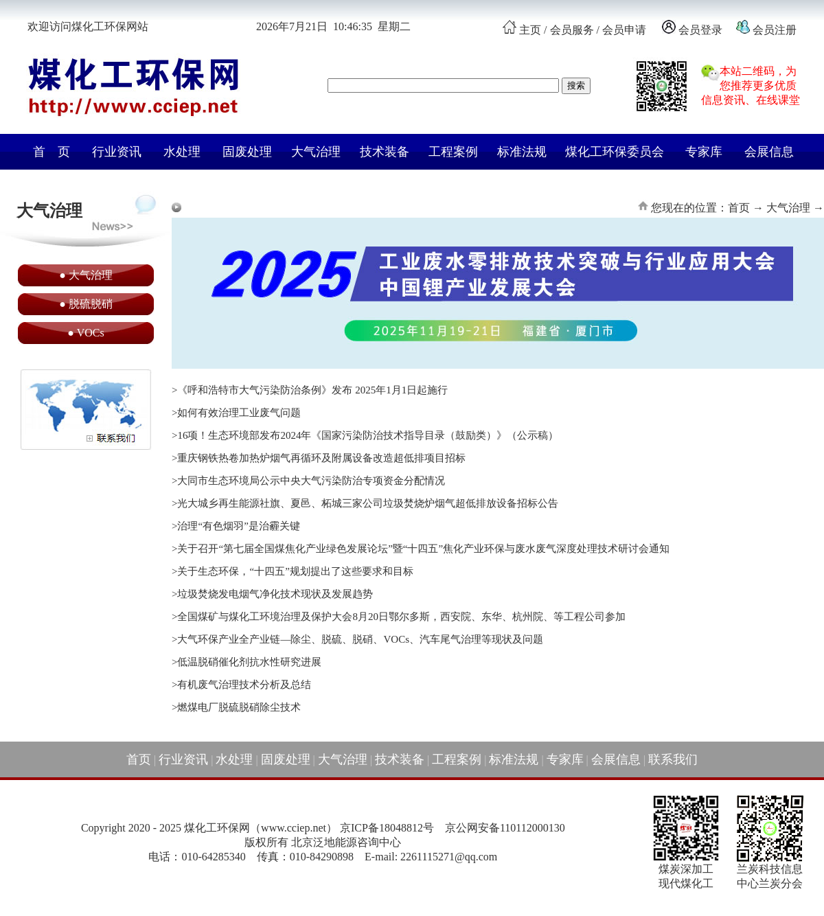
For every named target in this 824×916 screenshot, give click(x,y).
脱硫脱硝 (91, 304)
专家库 (703, 152)
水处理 (182, 152)
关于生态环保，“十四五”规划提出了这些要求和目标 (295, 571)
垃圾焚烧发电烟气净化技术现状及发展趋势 (275, 593)
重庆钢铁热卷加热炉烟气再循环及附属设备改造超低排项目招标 (321, 458)
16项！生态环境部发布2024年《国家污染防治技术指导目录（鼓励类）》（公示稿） (367, 435)
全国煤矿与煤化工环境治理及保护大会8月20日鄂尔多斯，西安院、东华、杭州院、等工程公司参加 (401, 616)
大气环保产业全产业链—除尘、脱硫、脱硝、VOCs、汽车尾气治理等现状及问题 (360, 639)
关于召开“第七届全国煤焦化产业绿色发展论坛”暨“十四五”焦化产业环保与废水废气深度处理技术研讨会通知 (423, 548)
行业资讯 (116, 152)
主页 (530, 30)
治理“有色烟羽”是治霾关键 (238, 525)
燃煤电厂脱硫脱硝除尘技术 (239, 707)
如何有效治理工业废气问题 (239, 412)
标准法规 (522, 152)
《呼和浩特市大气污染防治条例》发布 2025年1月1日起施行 (312, 390)
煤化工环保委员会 (614, 152)
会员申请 (624, 30)
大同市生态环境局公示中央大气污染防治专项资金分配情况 (311, 480)
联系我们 (673, 759)
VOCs (90, 333)
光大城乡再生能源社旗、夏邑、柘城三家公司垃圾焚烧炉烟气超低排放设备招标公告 (367, 503)
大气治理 (316, 152)
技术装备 (384, 152)
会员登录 (700, 30)
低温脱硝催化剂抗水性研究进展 (249, 661)
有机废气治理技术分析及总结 (244, 684)
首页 (138, 759)
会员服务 (572, 30)
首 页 (51, 152)
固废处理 (247, 152)
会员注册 (773, 30)
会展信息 (769, 152)
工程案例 (453, 152)
